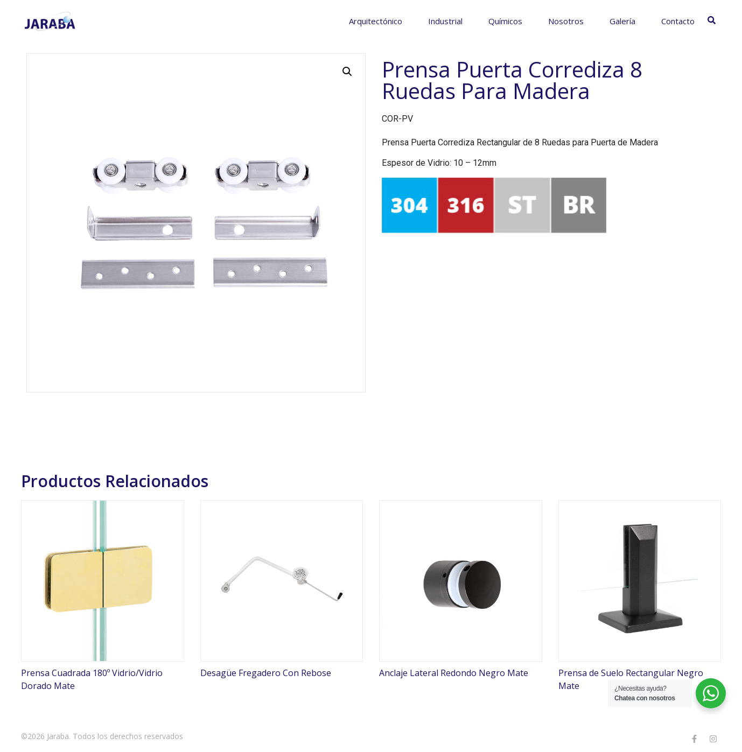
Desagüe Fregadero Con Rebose (265, 673)
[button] (347, 71)
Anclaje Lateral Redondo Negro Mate (453, 673)
